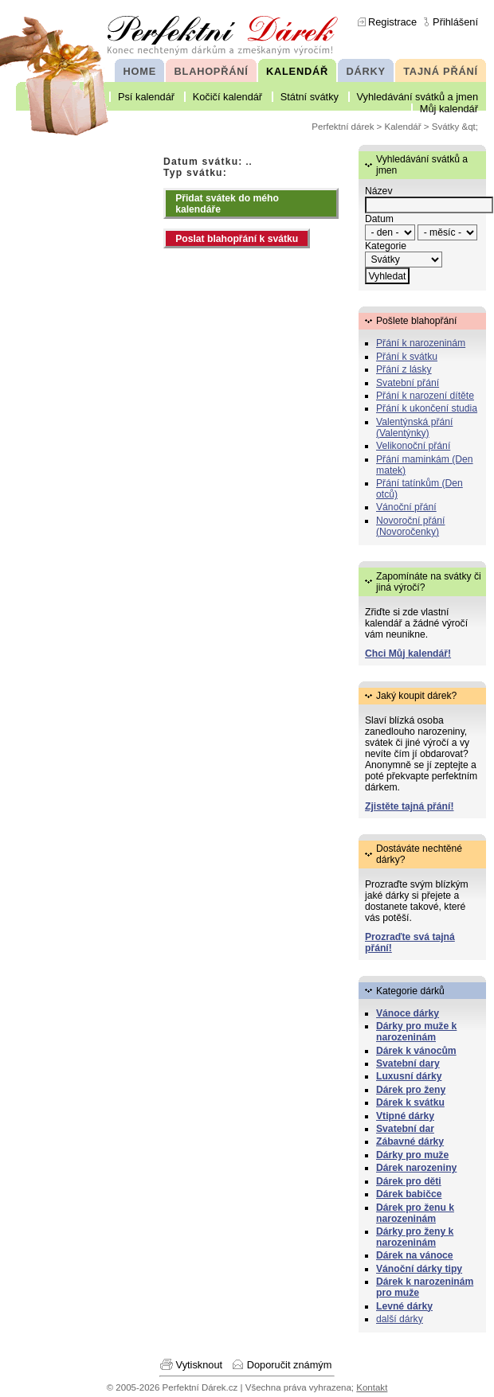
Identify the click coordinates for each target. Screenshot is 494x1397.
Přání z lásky (404, 369)
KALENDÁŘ (297, 71)
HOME (140, 71)
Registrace (392, 22)
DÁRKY (365, 71)
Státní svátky (309, 97)
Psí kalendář (146, 97)
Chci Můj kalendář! (408, 653)
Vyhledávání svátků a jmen (417, 97)
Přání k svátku (406, 356)
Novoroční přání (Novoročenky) (410, 526)
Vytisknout (199, 1365)
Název (378, 191)
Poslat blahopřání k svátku (236, 238)
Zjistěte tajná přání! (409, 806)
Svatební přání (407, 382)
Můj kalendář (449, 109)
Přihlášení (455, 22)
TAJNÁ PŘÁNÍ (440, 71)
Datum (379, 218)
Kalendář (403, 126)
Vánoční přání (406, 507)
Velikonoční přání (413, 445)
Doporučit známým (289, 1365)
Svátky (446, 126)
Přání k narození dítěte (425, 395)
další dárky (399, 1319)
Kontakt (371, 1387)
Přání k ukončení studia (426, 408)
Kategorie (385, 246)
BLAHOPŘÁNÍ (211, 71)
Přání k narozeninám (420, 343)
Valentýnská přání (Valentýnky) (414, 427)
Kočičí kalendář (228, 97)
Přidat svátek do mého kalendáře (227, 204)
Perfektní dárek (343, 126)
